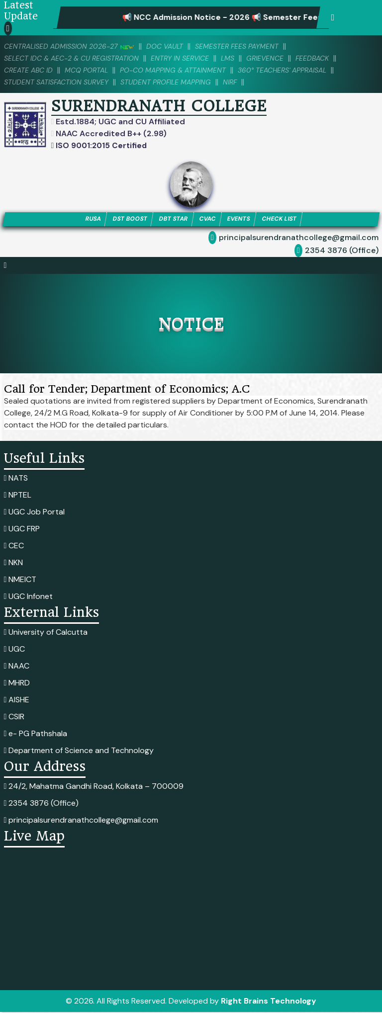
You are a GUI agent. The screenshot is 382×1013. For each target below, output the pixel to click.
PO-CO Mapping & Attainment (184, 70)
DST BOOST (124, 219)
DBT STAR (171, 219)
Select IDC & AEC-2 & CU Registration (76, 58)
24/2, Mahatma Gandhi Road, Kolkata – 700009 (94, 787)
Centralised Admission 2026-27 (73, 46)
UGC (14, 650)
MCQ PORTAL (91, 70)
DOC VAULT (174, 46)
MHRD (17, 683)
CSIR (14, 717)
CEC (14, 546)
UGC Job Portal (34, 512)
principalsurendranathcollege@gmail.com (299, 238)
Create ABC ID (30, 70)
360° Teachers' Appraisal (301, 70)
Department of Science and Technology (79, 751)
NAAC (17, 667)
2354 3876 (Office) (342, 251)
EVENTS (242, 219)
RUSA (84, 219)
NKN (13, 563)
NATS (16, 479)
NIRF (245, 82)
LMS (242, 58)
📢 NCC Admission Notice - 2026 (199, 17)
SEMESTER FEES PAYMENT (250, 46)
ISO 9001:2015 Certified (102, 145)
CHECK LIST (287, 219)
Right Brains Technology (268, 1002)
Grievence (281, 58)
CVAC (208, 219)
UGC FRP (22, 529)
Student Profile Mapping (176, 82)
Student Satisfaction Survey (60, 82)
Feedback (331, 58)
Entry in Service (192, 58)
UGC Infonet (28, 597)
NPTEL (18, 496)
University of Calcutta (46, 633)
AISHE (17, 700)
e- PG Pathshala (36, 734)
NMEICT (20, 580)
